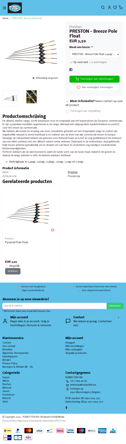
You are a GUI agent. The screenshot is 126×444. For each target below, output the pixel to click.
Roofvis (6, 384)
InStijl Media (57, 417)
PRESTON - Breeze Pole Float (27, 18)
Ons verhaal (8, 346)
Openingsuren (10, 356)
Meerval (6, 388)
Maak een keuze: (80, 47)
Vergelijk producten (76, 353)
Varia (5, 401)
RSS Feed (61, 421)
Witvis (5, 381)
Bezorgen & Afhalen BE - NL (17, 367)
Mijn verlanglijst (74, 349)
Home (5, 18)
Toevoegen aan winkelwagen (95, 79)
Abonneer (115, 306)
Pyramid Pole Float (16, 242)
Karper (6, 377)
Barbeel (6, 398)
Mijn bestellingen (74, 346)
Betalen (6, 360)
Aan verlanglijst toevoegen (95, 87)
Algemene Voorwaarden (15, 353)
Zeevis (6, 391)
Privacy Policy (9, 363)
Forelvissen (8, 394)
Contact (6, 342)
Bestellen (7, 349)
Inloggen (70, 342)
